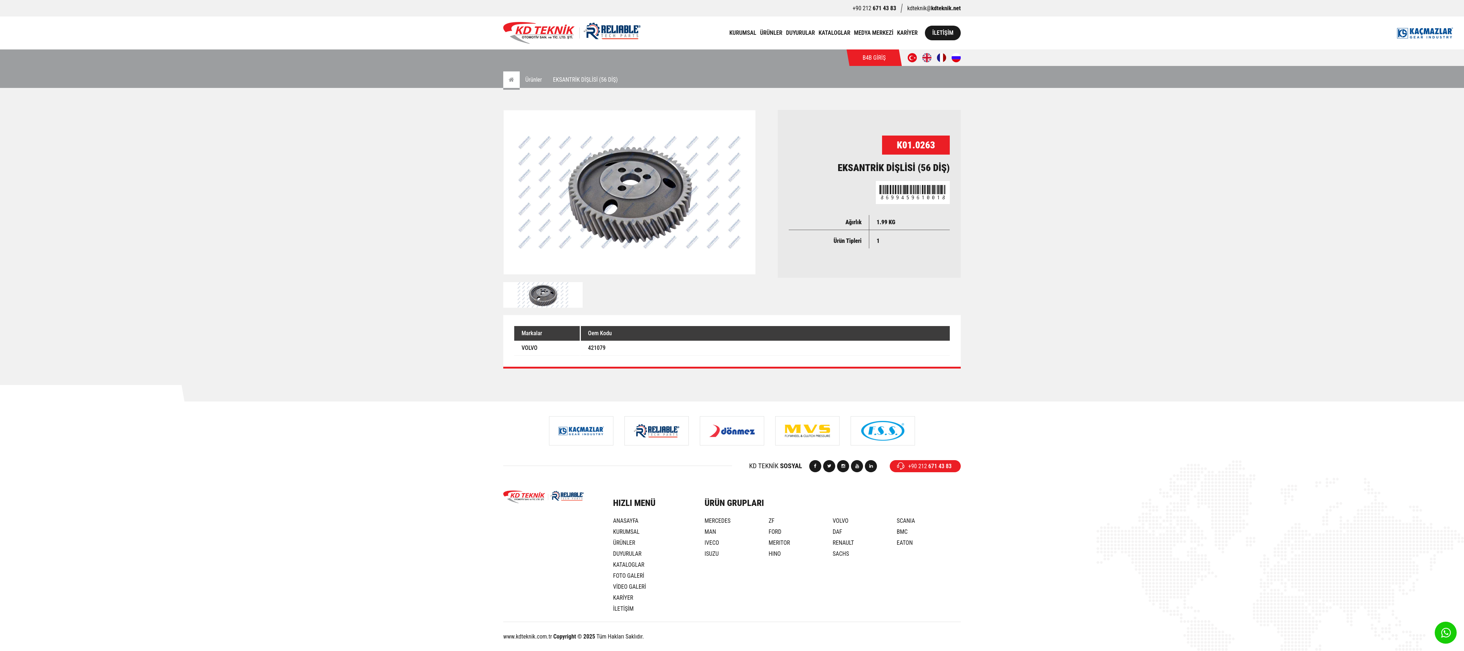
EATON (905, 542)
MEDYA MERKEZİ (873, 32)
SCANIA (906, 520)
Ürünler (533, 79)
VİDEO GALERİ (629, 586)
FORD (775, 531)
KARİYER (907, 32)
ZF (771, 520)
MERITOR (779, 542)
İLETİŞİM (942, 32)
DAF (837, 531)
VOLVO (840, 520)
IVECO (712, 542)
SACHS (841, 553)
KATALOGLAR (835, 32)
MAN (710, 531)
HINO (775, 553)
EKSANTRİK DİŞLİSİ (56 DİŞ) (585, 79)
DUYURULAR (800, 32)
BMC (902, 531)
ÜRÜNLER (771, 32)
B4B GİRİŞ (874, 57)
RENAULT (843, 542)
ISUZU (712, 553)
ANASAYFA (625, 520)
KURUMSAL (743, 32)
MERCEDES (718, 520)
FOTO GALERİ (628, 575)
